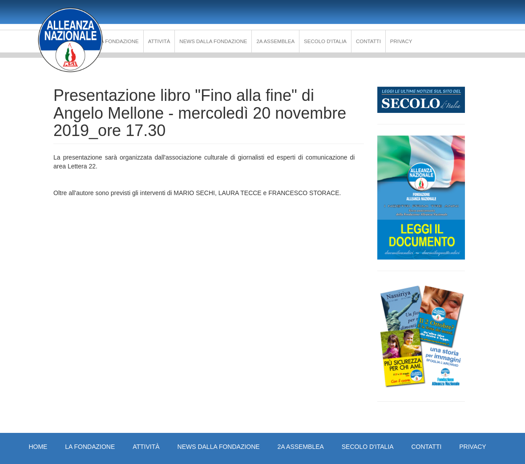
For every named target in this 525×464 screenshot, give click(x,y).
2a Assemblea (275, 41)
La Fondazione (118, 41)
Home (37, 446)
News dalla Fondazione (213, 41)
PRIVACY (401, 41)
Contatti (368, 41)
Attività (159, 41)
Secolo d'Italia (325, 41)
